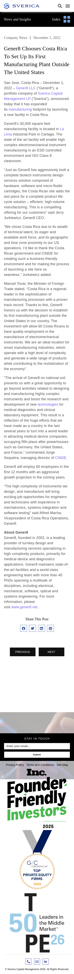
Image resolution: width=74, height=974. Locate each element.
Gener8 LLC (26, 88)
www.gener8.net (24, 607)
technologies (48, 404)
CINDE (60, 458)
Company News (15, 38)
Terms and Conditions (40, 764)
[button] (60, 6)
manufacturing (21, 109)
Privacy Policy (15, 764)
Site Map (62, 764)
